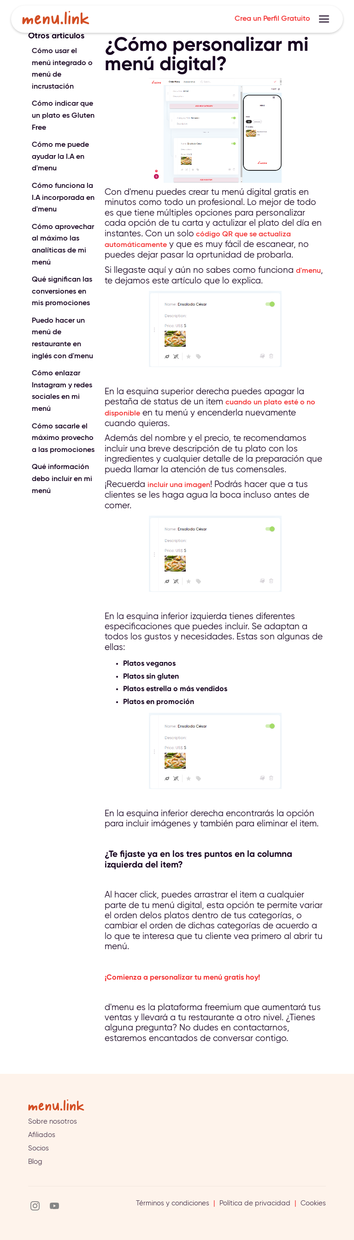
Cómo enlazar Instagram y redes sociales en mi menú (62, 391)
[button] (323, 19)
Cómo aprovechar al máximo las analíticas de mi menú (63, 244)
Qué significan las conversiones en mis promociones (62, 291)
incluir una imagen (179, 485)
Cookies (313, 1203)
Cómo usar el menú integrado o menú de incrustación (62, 69)
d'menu (308, 271)
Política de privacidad (254, 1203)
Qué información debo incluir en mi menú (62, 478)
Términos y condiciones (172, 1203)
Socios (38, 1148)
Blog (35, 1161)
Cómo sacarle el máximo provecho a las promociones (63, 438)
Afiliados (41, 1135)
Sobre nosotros (52, 1121)
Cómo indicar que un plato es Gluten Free (63, 115)
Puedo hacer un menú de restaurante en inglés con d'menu (62, 338)
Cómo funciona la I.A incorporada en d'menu (63, 197)
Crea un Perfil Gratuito (272, 19)
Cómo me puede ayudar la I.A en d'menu (60, 156)
